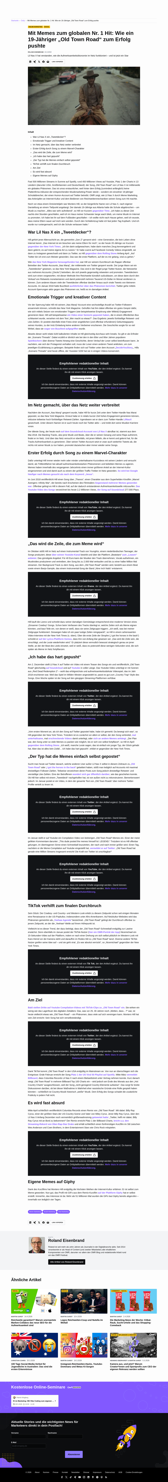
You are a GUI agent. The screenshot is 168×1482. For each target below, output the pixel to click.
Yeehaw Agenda (62, 920)
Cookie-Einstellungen (134, 1472)
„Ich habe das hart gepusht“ (46, 156)
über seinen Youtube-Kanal (66, 555)
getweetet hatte (100, 1117)
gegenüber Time (100, 211)
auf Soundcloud (54, 668)
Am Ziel (36, 168)
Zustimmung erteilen (84, 378)
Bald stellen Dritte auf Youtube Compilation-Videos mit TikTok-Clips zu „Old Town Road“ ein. (76, 1007)
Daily (23, 21)
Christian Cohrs (18, 1360)
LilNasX (128, 419)
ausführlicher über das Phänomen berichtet (92, 286)
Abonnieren (74, 1454)
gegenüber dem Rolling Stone (101, 253)
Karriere (46, 1472)
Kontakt (65, 1472)
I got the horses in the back (61, 767)
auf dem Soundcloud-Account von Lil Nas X (84, 431)
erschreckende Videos (60, 738)
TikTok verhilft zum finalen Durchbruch (51, 164)
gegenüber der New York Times (44, 246)
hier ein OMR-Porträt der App (104, 932)
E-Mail (13, 1442)
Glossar (86, 1472)
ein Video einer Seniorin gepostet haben (88, 315)
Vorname (15, 1433)
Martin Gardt (17, 1316)
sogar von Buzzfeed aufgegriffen (61, 328)
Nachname (52, 1433)
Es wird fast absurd (42, 171)
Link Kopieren (57, 61)
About (37, 1472)
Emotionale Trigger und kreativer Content (53, 141)
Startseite (15, 21)
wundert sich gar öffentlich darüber (91, 774)
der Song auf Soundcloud (110, 489)
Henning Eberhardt (118, 1360)
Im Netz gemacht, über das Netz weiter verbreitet (57, 144)
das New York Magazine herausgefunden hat (55, 262)
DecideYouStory (124, 347)
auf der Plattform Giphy (110, 1192)
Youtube (75, 668)
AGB (120, 1472)
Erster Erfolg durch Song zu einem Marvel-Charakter (58, 148)
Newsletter (75, 1472)
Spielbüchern (35, 341)
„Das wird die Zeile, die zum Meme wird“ (52, 152)
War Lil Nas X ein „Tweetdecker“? (49, 137)
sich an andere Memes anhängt (109, 738)
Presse (55, 1472)
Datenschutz (110, 1472)
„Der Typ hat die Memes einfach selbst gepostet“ (56, 160)
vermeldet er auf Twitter (102, 848)
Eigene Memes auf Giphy (45, 175)
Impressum (97, 1472)
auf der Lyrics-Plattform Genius (55, 639)
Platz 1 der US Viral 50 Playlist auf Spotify (93, 1074)
